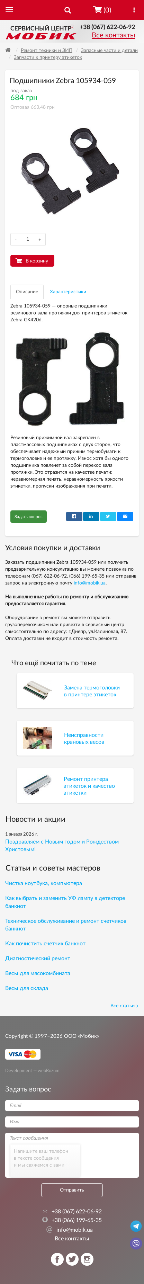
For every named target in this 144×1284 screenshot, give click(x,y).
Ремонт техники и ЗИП (46, 50)
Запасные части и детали (109, 50)
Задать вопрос (29, 517)
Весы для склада (26, 988)
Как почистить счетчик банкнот (45, 943)
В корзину (37, 261)
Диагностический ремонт (37, 958)
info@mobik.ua (90, 583)
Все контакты (113, 35)
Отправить (72, 1190)
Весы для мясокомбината (37, 973)
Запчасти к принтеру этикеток (48, 57)
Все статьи (124, 1006)
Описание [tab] (27, 291)
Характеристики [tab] (68, 291)
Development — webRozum (32, 1070)
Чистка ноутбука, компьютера (43, 883)
